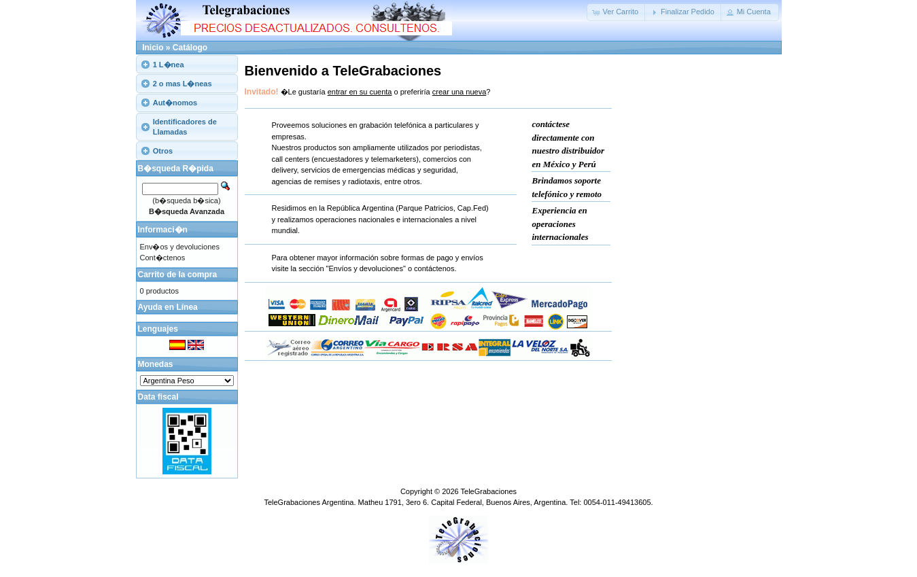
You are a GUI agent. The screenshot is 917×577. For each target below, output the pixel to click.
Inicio (152, 47)
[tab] (187, 64)
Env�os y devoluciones (180, 247)
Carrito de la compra (178, 274)
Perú (587, 164)
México (556, 164)
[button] (617, 12)
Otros (163, 151)
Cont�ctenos (163, 257)
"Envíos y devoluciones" (366, 268)
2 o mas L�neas (182, 84)
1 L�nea (168, 64)
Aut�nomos (175, 103)
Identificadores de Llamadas (185, 126)
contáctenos (434, 268)
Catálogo (190, 47)
